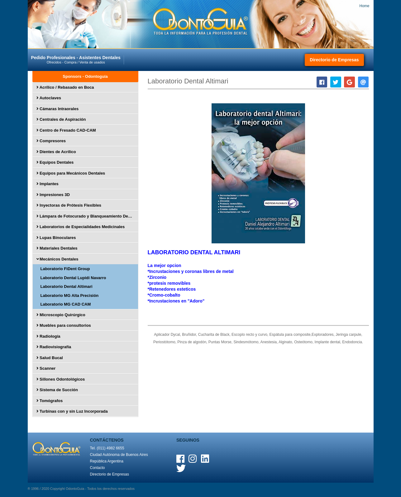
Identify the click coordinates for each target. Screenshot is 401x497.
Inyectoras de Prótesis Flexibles (69, 205)
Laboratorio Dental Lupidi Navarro (73, 277)
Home (364, 6)
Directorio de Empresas (334, 59)
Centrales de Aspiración (61, 119)
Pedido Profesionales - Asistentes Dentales (77, 59)
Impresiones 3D (53, 194)
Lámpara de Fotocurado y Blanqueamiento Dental (86, 216)
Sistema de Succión (57, 389)
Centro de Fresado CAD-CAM (66, 130)
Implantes (47, 183)
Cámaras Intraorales (57, 108)
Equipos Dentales (55, 162)
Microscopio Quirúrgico (60, 314)
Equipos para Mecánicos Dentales (70, 173)
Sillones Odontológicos (60, 379)
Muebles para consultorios (63, 325)
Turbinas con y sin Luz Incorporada (72, 411)
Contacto (97, 468)
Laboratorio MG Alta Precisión (70, 295)
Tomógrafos (49, 400)
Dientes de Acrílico (56, 151)
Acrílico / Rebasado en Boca (65, 87)
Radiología (48, 336)
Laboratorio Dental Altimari (67, 286)
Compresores (51, 140)
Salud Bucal (49, 357)
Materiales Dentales (57, 248)
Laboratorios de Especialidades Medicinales (80, 226)
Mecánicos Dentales (57, 259)
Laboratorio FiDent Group (65, 268)
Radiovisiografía (53, 347)
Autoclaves (48, 98)
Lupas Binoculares (56, 237)
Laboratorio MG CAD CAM (66, 304)
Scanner (46, 368)
